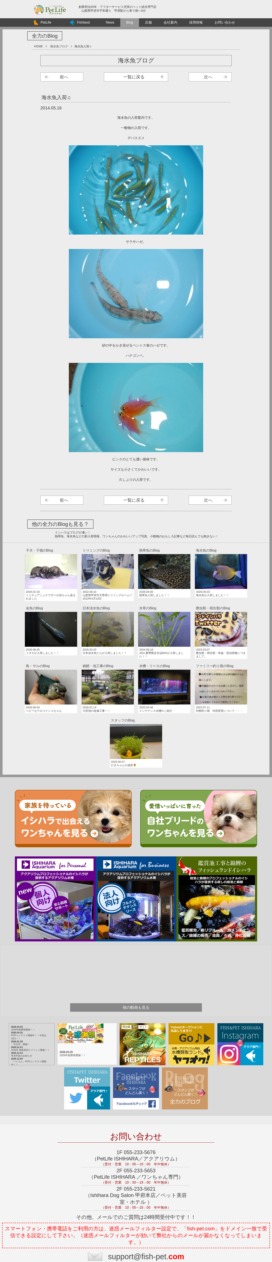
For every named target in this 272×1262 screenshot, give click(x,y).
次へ (208, 77)
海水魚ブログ (59, 46)
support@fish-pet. (146, 1181)
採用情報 (196, 22)
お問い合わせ (225, 22)
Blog (129, 22)
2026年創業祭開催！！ (29, 954)
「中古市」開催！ (27, 969)
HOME (38, 46)
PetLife (46, 22)
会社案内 (170, 22)
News (110, 22)
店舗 (148, 22)
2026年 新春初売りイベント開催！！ (37, 974)
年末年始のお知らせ (28, 980)
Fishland (83, 22)
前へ (64, 77)
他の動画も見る (136, 932)
